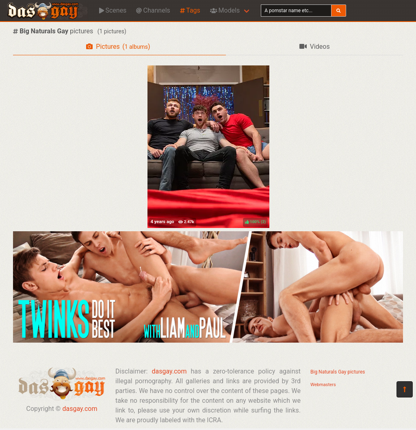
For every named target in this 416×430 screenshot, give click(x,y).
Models (225, 10)
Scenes (112, 10)
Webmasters (323, 384)
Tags (190, 10)
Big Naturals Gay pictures (337, 372)
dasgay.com (79, 409)
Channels (153, 10)
